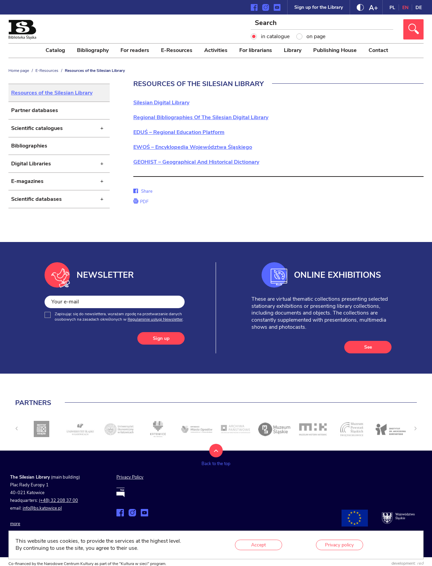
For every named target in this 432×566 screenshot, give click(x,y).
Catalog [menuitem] (55, 50)
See (368, 353)
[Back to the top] (216, 464)
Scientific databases (36, 204)
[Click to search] (413, 29)
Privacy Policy (129, 483)
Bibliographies (29, 149)
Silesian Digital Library (161, 102)
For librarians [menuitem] (255, 50)
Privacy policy (339, 545)
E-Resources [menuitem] (176, 50)
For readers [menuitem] (134, 50)
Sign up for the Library (318, 7)
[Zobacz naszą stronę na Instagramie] (265, 7)
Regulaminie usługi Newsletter (155, 325)
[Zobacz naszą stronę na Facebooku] (254, 7)
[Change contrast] (360, 7)
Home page (18, 70)
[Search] (322, 23)
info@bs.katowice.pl (42, 514)
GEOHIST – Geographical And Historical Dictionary (196, 162)
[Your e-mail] (115, 307)
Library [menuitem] (292, 50)
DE (418, 7)
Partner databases (34, 111)
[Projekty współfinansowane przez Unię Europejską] (355, 523)
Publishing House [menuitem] (335, 50)
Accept (258, 545)
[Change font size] (373, 7)
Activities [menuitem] (215, 50)
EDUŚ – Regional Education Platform (178, 132)
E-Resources (46, 70)
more (15, 530)
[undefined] (16, 434)
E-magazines (27, 186)
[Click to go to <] (41, 435)
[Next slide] (415, 434)
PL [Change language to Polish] (392, 7)
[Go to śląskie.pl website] (398, 523)
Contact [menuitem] (378, 50)
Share (143, 191)
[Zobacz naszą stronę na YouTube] (277, 7)
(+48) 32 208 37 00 (58, 507)
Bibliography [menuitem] (93, 50)
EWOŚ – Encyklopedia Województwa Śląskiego (192, 147)
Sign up (161, 344)
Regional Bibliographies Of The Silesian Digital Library (200, 117)
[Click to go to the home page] (22, 38)
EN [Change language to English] (405, 7)
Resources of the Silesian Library (51, 93)
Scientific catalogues (37, 130)
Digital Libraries (31, 167)
